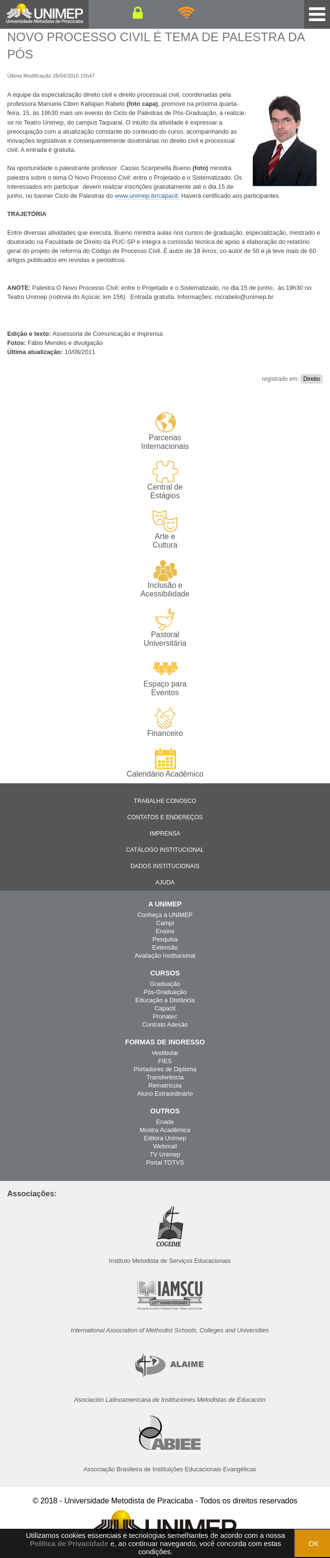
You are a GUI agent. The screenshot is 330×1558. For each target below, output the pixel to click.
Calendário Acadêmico (165, 762)
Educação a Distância (165, 1000)
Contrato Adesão (165, 1024)
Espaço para (165, 677)
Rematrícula (165, 1085)
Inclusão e (165, 578)
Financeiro (165, 722)
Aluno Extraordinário (165, 1093)
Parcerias (165, 431)
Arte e (165, 530)
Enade (165, 1121)
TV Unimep (165, 1154)
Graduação (165, 983)
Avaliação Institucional (165, 955)
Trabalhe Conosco (165, 801)
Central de (165, 480)
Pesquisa (165, 939)
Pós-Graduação (165, 992)
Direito (311, 379)
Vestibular (165, 1052)
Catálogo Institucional (165, 850)
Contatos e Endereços (164, 817)
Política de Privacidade (69, 1543)
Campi (165, 923)
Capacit (164, 1008)
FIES (165, 1061)
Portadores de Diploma (165, 1069)
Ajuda (165, 882)
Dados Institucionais (165, 866)
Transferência (165, 1077)
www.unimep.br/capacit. (148, 195)
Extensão (164, 947)
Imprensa (165, 833)
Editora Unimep (165, 1138)
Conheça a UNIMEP (164, 914)
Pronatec (165, 1016)
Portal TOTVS (165, 1162)
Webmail (165, 1146)
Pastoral (165, 628)
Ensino (164, 931)
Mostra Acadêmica (165, 1130)
